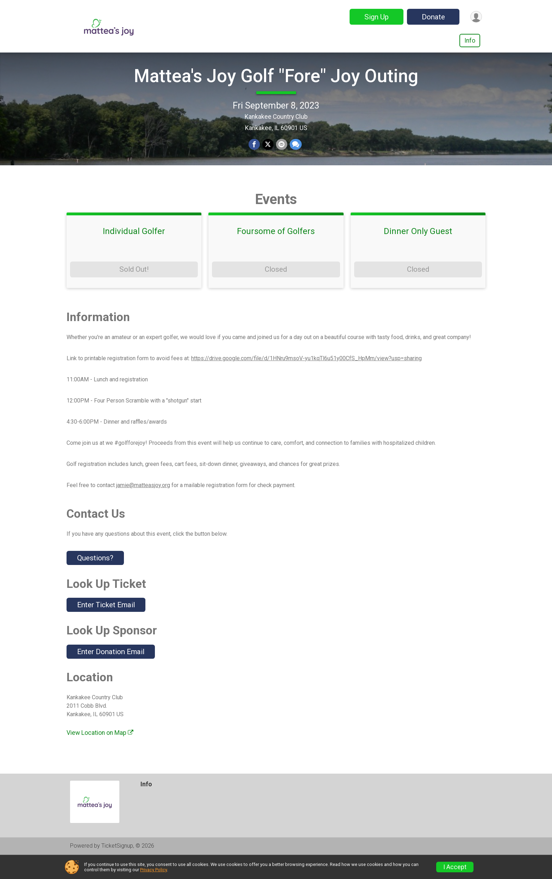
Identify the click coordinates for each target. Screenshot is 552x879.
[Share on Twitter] (268, 155)
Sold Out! (134, 290)
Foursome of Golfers (276, 252)
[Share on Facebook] (254, 155)
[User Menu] (475, 16)
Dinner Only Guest (418, 252)
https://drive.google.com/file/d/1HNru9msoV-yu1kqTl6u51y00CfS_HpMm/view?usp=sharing (306, 379)
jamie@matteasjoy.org (143, 506)
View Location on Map (100, 753)
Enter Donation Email (110, 672)
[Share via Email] (281, 155)
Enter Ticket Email (106, 626)
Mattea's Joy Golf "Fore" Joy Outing (276, 86)
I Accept (454, 867)
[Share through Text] (295, 155)
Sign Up (375, 17)
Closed (276, 290)
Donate (432, 17)
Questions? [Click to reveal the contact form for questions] (95, 579)
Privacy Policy (153, 869)
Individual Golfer (134, 252)
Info (469, 40)
